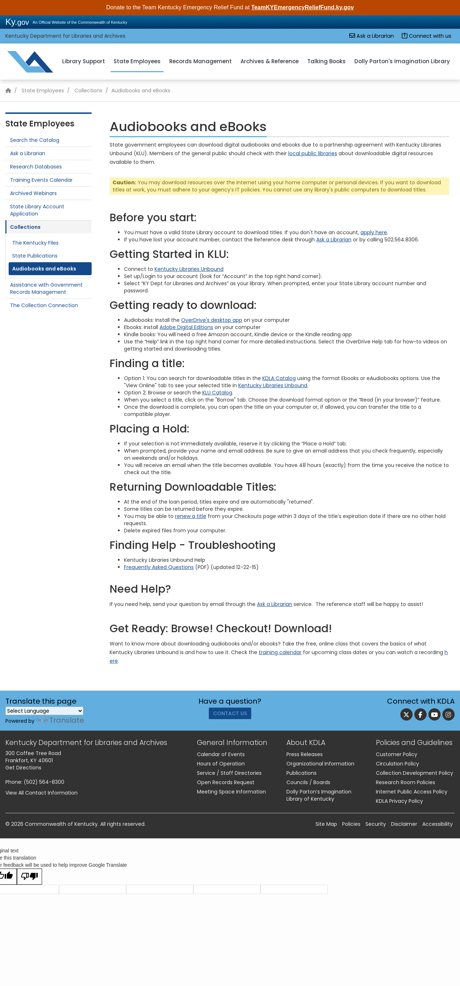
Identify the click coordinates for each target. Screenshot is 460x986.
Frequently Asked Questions (159, 567)
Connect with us (426, 36)
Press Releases (304, 754)
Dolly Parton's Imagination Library (402, 61)
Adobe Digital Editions (186, 327)
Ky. (17, 22)
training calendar (280, 652)
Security (375, 824)
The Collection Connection (44, 305)
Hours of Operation (221, 763)
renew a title (190, 516)
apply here (373, 232)
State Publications (35, 255)
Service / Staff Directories (229, 773)
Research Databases (36, 166)
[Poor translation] (29, 877)
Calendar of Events (221, 754)
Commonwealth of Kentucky (61, 824)
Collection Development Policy (414, 773)
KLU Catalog (217, 392)
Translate (60, 720)
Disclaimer (404, 824)
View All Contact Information (41, 792)
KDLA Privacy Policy (399, 801)
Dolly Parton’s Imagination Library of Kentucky (318, 795)
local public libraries (312, 153)
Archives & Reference (269, 61)
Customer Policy (396, 754)
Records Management (200, 61)
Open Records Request (225, 782)
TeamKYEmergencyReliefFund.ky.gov (302, 7)
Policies (351, 824)
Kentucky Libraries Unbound (189, 269)
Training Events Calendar (41, 180)
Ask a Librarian (371, 36)
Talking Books (326, 61)
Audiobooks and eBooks (44, 268)
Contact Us (230, 715)
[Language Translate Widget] (44, 711)
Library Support (83, 61)
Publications (301, 773)
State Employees (137, 61)
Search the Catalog (34, 140)
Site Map (326, 824)
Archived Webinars (33, 193)
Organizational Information (320, 763)
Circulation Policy (397, 763)
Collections (88, 90)
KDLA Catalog (279, 378)
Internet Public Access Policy (411, 791)
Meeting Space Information (231, 791)
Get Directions (23, 767)
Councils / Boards (308, 782)
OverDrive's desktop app (211, 320)
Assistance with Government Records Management (46, 288)
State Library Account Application (37, 210)
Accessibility (437, 824)
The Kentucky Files (35, 242)
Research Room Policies (405, 782)
